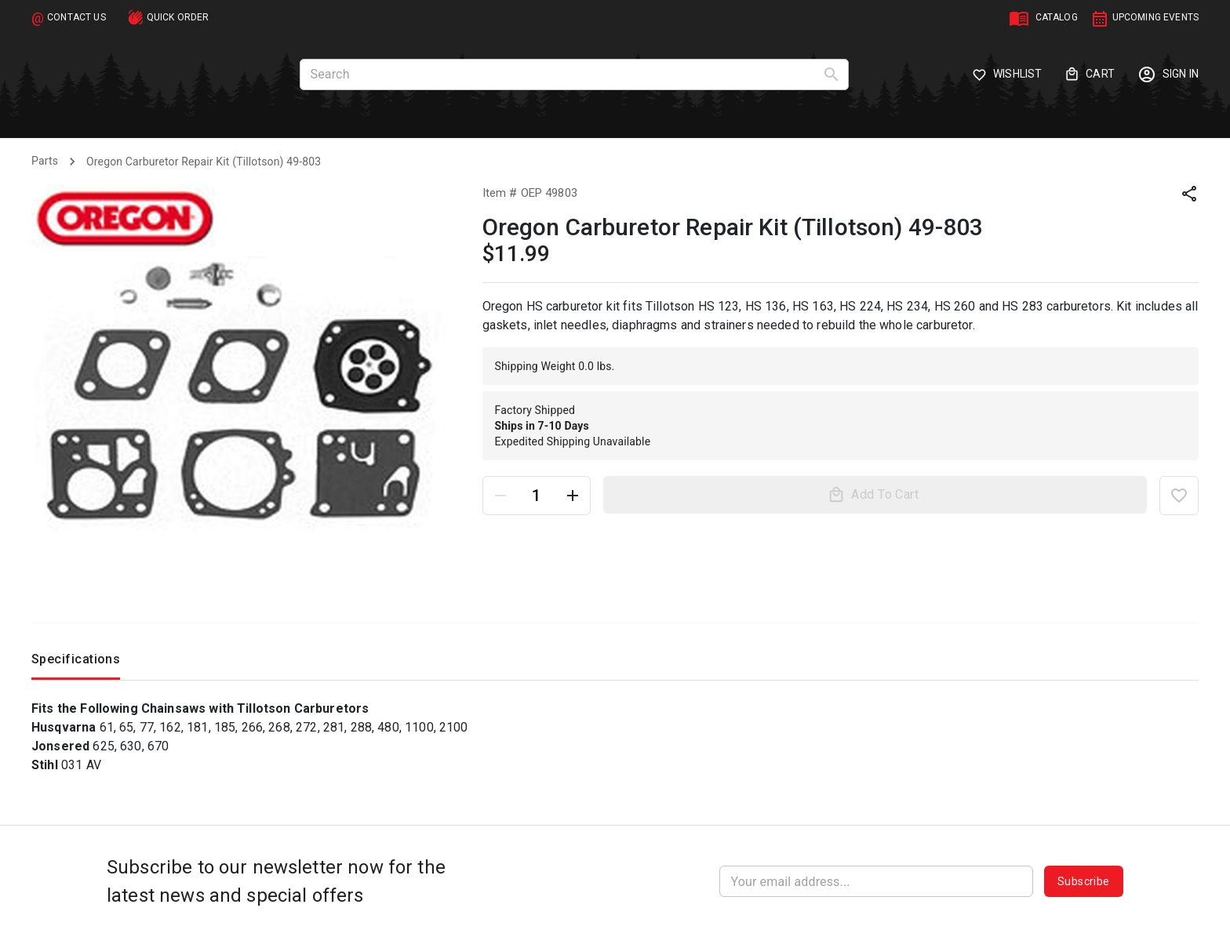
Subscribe (1083, 881)
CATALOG (1056, 17)
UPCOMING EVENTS (1155, 17)
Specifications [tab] (75, 662)
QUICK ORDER (178, 17)
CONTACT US (76, 17)
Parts (44, 160)
